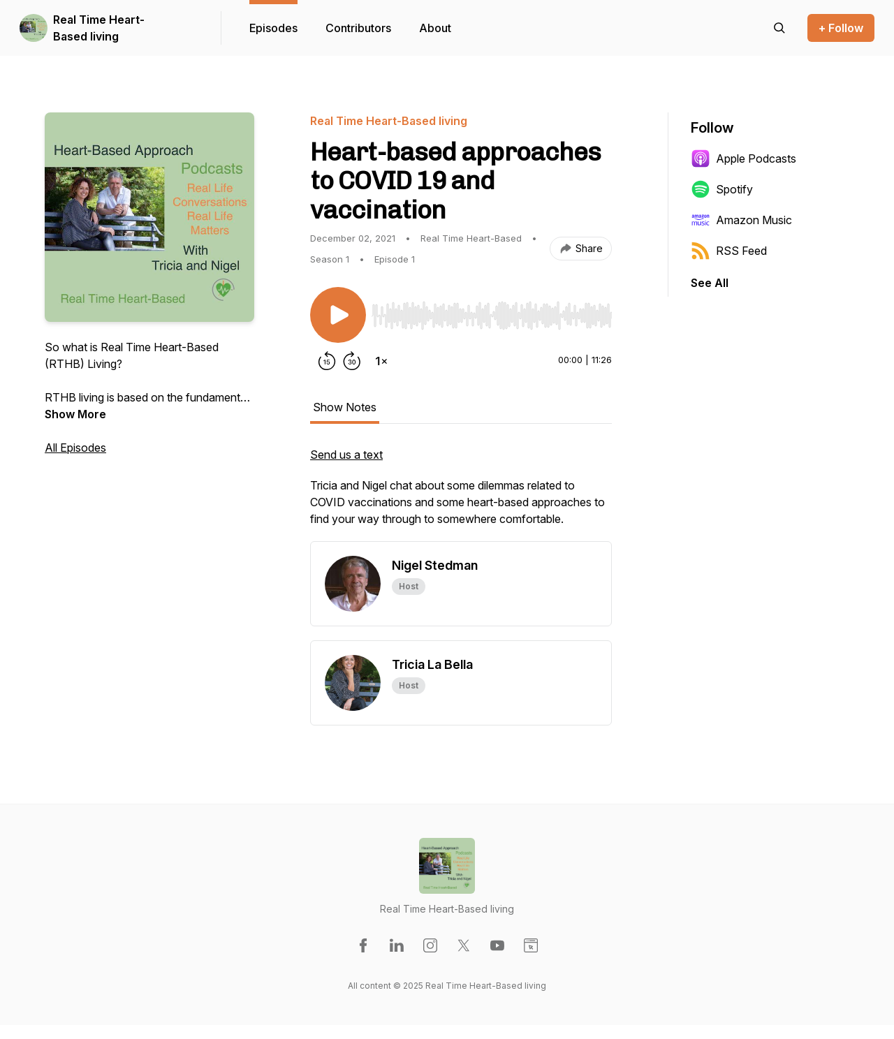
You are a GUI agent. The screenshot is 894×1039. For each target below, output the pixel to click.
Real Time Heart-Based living (99, 28)
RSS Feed (729, 250)
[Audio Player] (492, 311)
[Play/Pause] (338, 315)
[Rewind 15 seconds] (327, 361)
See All (709, 283)
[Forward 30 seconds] (352, 361)
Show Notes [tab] (344, 407)
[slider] (492, 315)
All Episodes (75, 448)
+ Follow (841, 28)
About (435, 28)
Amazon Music (741, 220)
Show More (75, 414)
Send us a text (346, 455)
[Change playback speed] (381, 361)
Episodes (273, 28)
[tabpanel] (461, 493)
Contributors (358, 28)
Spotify (722, 189)
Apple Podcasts (743, 158)
